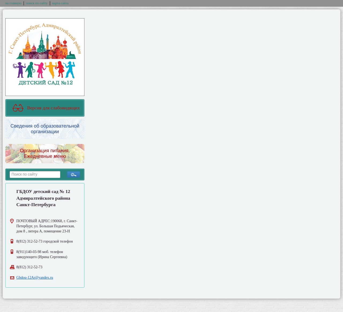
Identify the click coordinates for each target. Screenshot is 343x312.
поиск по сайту (36, 3)
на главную (13, 3)
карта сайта (60, 3)
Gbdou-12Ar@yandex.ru (34, 278)
